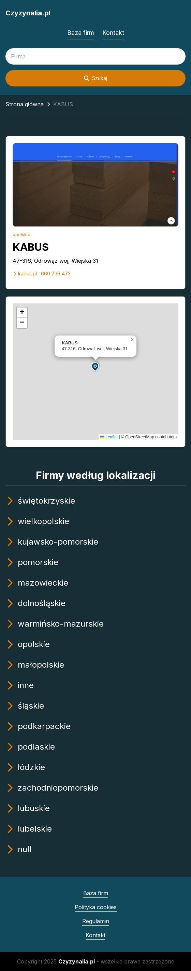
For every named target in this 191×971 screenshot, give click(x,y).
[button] (95, 366)
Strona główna (24, 104)
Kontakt (113, 32)
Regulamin (95, 921)
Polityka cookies (96, 907)
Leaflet (109, 437)
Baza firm (80, 32)
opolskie (21, 234)
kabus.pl (25, 273)
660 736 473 (56, 273)
